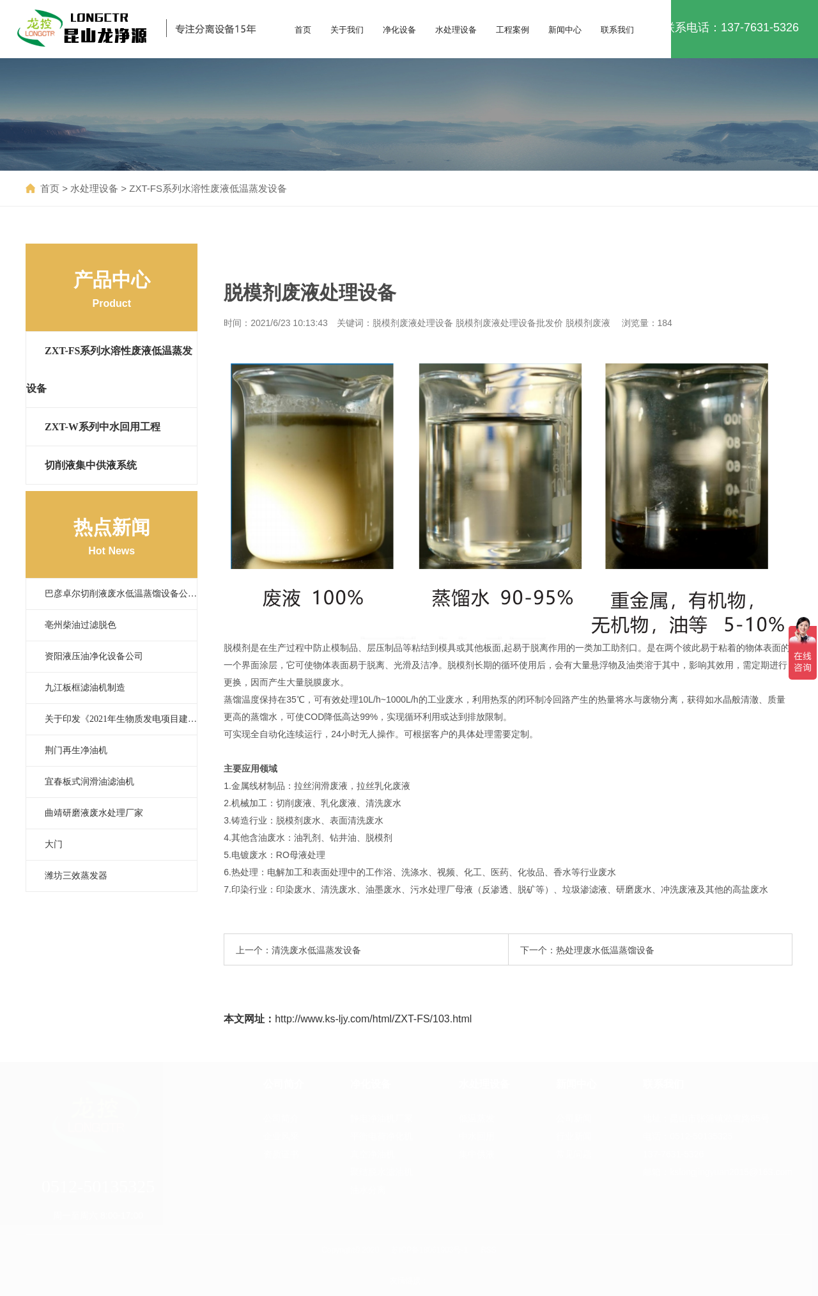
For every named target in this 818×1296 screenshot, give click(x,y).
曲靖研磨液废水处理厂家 (94, 813)
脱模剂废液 (588, 323)
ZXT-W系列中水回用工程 (102, 426)
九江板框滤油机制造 (85, 687)
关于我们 (347, 30)
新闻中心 (565, 30)
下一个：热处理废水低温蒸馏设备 (587, 950)
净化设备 (399, 30)
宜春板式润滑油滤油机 (89, 781)
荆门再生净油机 (76, 750)
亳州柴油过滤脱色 (80, 625)
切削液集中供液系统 (91, 465)
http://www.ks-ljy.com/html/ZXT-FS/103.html (373, 1018)
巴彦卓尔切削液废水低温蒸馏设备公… (121, 593)
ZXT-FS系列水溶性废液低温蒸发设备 (208, 188)
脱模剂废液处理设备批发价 (509, 323)
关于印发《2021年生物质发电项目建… (121, 719)
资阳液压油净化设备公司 (94, 656)
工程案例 (512, 30)
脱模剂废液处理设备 (413, 323)
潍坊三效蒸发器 (76, 875)
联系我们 (617, 30)
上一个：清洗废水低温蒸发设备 (298, 950)
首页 (303, 30)
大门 (54, 844)
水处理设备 (456, 30)
